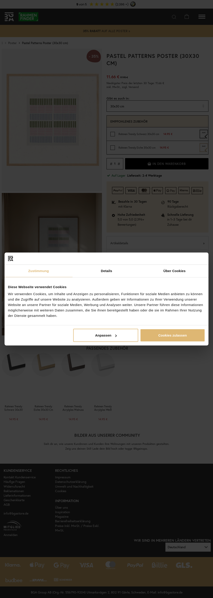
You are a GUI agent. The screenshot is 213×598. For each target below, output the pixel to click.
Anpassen (106, 335)
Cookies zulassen (172, 335)
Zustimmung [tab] (38, 271)
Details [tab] (106, 271)
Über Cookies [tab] (174, 271)
